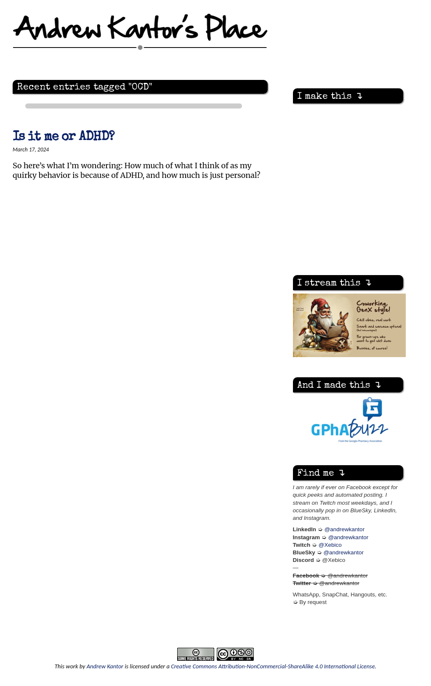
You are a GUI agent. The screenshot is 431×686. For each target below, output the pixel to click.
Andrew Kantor (105, 666)
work (72, 666)
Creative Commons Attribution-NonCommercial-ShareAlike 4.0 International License (273, 666)
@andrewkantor (345, 529)
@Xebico (330, 545)
